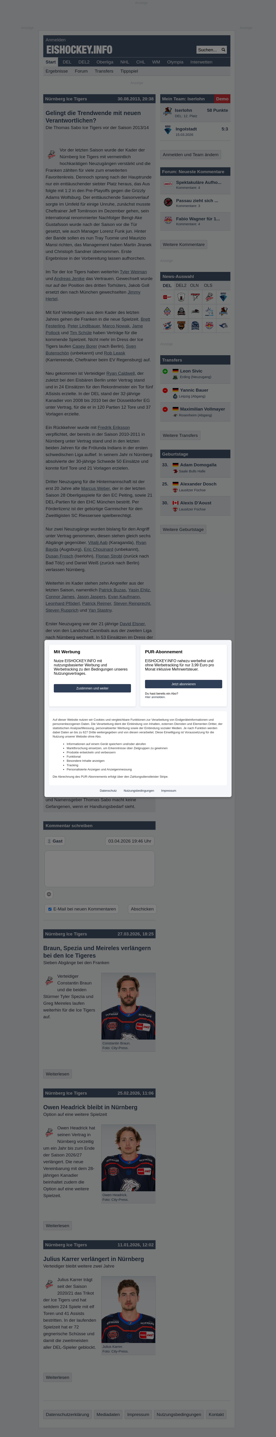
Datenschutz (108, 790)
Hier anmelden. (155, 697)
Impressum (168, 790)
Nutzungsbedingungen (139, 790)
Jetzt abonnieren (183, 684)
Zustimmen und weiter (92, 688)
